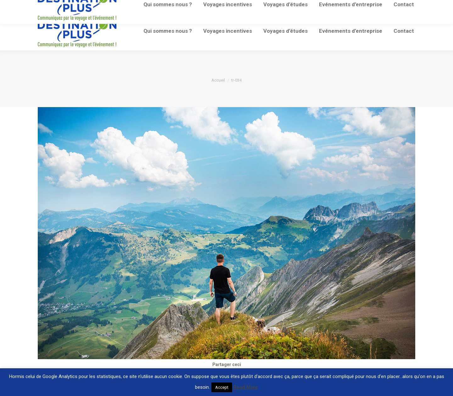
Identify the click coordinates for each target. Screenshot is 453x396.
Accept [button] (221, 387)
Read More (245, 387)
